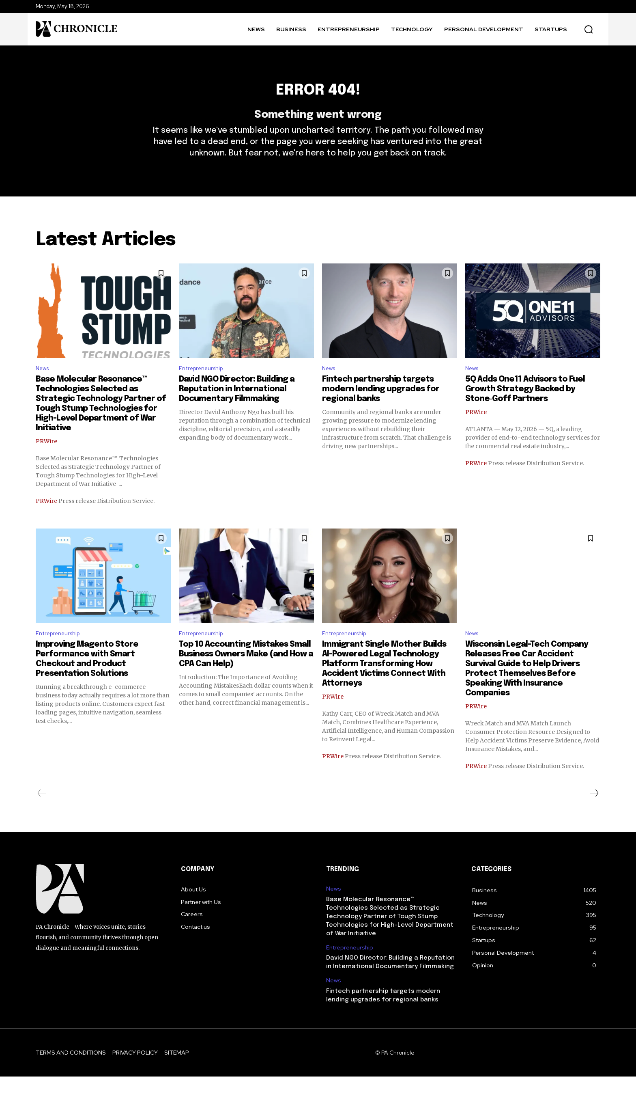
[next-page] (593, 813)
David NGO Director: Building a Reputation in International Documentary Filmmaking (236, 407)
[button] (588, 29)
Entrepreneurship (204, 385)
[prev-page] (42, 813)
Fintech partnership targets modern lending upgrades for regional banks (380, 407)
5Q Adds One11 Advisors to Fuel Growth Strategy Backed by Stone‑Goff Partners (525, 407)
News (44, 385)
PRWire (46, 458)
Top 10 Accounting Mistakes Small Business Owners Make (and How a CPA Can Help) (246, 674)
